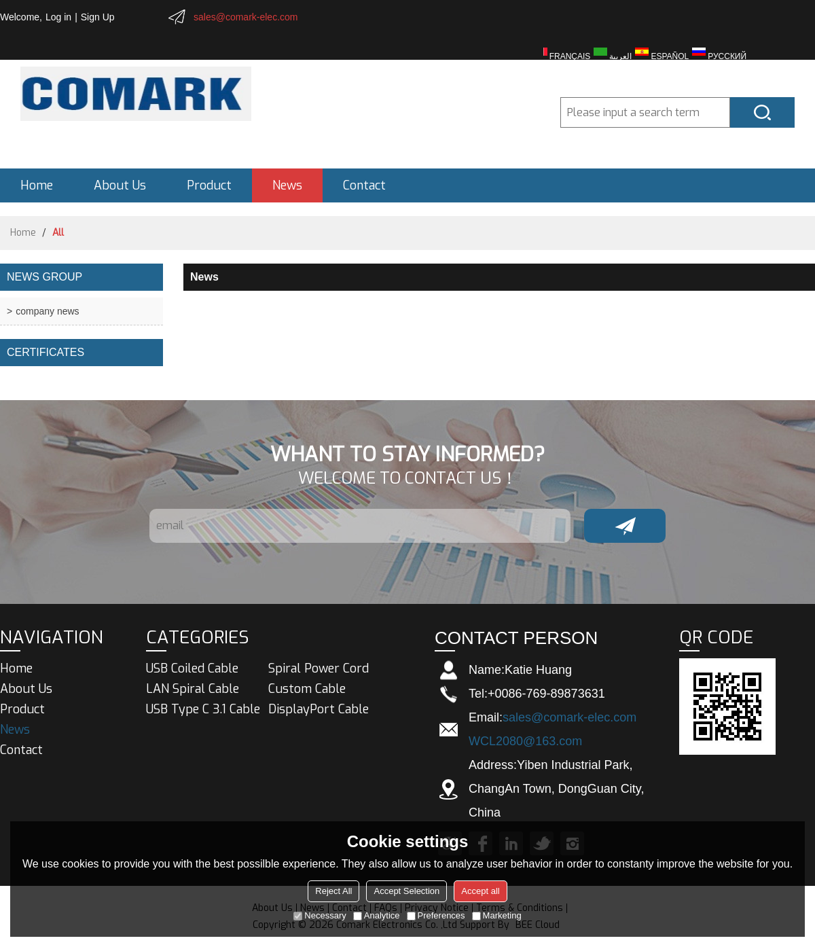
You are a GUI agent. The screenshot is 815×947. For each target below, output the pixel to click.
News (287, 185)
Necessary (319, 915)
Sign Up (98, 17)
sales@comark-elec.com (245, 17)
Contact (364, 185)
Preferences (436, 915)
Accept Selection (406, 891)
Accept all (480, 891)
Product (209, 185)
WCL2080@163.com (525, 741)
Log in (58, 17)
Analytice (376, 915)
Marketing (497, 915)
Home (36, 185)
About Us (120, 185)
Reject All (333, 891)
